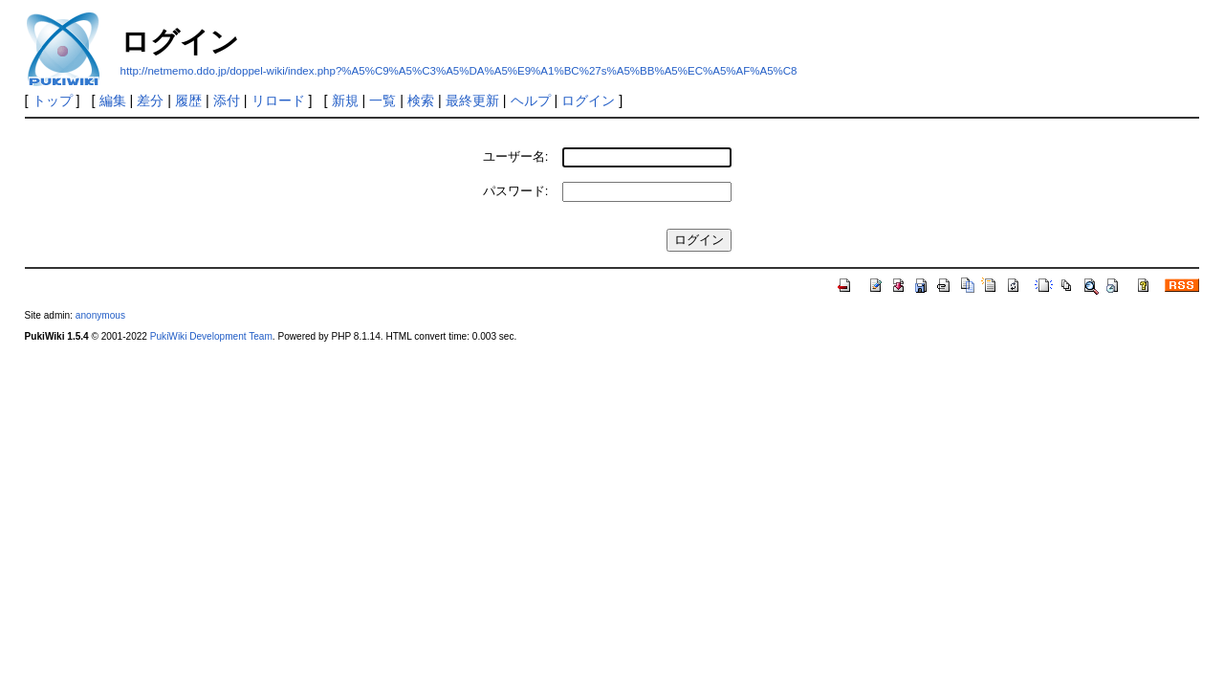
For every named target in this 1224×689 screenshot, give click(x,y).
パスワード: (516, 191)
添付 (226, 100)
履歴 (188, 100)
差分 (150, 100)
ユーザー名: (516, 156)
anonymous (100, 315)
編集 (112, 100)
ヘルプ (531, 100)
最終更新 (472, 100)
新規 (345, 100)
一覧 (382, 100)
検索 (420, 100)
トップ (53, 100)
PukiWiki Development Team (211, 336)
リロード (278, 100)
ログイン (588, 100)
